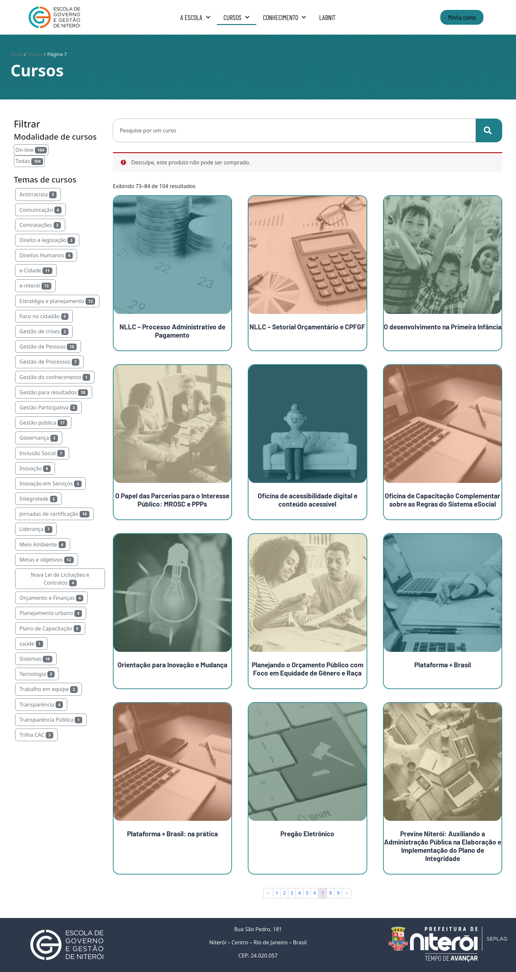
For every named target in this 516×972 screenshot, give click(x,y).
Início (17, 54)
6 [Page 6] (314, 893)
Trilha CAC (36, 734)
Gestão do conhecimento (54, 377)
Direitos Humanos (46, 255)
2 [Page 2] (284, 893)
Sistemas (35, 658)
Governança (38, 437)
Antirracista (38, 194)
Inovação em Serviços (50, 483)
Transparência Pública (50, 719)
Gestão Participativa (48, 407)
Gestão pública (43, 422)
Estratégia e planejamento (57, 301)
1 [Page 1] (276, 893)
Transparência (41, 704)
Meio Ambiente (42, 544)
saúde (31, 643)
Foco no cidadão (43, 316)
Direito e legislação (47, 240)
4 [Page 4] (299, 893)
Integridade (38, 498)
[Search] (489, 130)
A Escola (195, 17)
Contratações (40, 225)
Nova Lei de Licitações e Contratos (60, 578)
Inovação (35, 468)
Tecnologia (37, 674)
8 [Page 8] (330, 893)
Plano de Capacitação (50, 628)
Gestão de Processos (49, 361)
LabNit (327, 17)
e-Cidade (35, 270)
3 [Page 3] (292, 893)
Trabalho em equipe (48, 689)
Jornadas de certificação (54, 513)
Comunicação (40, 209)
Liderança (35, 529)
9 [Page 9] (338, 893)
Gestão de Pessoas (48, 346)
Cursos (236, 17)
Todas (29, 161)
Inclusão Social (42, 453)
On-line (31, 149)
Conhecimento (284, 17)
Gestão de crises (43, 331)
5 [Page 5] (307, 893)
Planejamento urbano (50, 613)
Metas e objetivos (46, 559)
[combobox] (294, 130)
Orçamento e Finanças (51, 597)
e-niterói (35, 285)
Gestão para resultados (53, 392)
